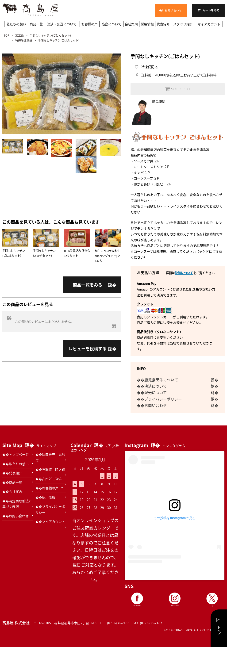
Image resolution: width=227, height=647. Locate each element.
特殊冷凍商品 (24, 40)
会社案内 (131, 24)
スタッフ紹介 (183, 24)
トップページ (19, 454)
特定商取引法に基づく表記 (17, 503)
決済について (184, 273)
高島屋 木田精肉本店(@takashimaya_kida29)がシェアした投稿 (174, 572)
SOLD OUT (177, 89)
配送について (155, 392)
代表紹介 (163, 24)
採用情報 (147, 24)
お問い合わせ (155, 405)
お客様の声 (89, 24)
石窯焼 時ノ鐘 (53, 469)
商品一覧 (36, 24)
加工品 (19, 35)
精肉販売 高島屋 (50, 457)
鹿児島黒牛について (161, 380)
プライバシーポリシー (163, 399)
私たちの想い (16, 24)
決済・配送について (62, 24)
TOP (7, 35)
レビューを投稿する (88, 348)
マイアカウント (208, 24)
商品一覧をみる (87, 285)
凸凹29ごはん (52, 478)
